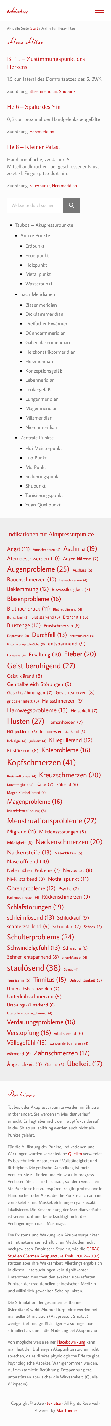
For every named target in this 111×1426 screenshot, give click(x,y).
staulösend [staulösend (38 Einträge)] (34, 967)
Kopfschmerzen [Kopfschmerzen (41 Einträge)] (41, 762)
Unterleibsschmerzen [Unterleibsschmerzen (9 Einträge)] (34, 996)
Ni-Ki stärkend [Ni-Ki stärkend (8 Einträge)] (26, 879)
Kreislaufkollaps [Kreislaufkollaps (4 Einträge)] (21, 776)
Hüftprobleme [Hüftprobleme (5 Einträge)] (22, 731)
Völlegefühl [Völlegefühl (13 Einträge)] (27, 1042)
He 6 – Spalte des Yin (34, 106)
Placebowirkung (71, 1342)
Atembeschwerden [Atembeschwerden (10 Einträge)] (33, 558)
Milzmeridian (38, 418)
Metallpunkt (38, 274)
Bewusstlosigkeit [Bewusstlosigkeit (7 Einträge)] (71, 589)
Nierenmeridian (41, 427)
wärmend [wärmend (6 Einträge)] (19, 1053)
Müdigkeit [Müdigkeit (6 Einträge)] (20, 842)
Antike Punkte (35, 235)
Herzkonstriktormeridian (50, 352)
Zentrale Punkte (37, 437)
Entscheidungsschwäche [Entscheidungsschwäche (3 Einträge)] (26, 644)
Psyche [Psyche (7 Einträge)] (69, 888)
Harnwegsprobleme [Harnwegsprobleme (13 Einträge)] (37, 710)
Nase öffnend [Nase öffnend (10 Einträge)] (28, 861)
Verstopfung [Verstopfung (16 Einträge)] (29, 1032)
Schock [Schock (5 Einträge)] (93, 926)
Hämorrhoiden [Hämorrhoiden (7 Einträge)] (65, 722)
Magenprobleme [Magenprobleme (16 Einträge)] (34, 801)
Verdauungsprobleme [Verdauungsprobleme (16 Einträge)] (41, 1022)
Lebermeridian (40, 380)
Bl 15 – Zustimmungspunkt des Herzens (46, 62)
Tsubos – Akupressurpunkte (44, 225)
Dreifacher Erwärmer (46, 323)
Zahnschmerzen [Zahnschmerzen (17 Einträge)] (62, 1053)
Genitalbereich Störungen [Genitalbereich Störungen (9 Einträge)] (39, 684)
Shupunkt (68, 91)
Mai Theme (66, 1410)
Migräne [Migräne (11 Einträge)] (21, 831)
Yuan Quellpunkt (43, 504)
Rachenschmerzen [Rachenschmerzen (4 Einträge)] (23, 897)
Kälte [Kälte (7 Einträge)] (45, 784)
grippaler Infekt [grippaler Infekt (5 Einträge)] (23, 701)
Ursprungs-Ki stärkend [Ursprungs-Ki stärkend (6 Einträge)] (31, 1004)
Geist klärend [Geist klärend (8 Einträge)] (24, 676)
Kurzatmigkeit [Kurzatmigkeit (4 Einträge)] (20, 784)
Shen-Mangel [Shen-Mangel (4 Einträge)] (74, 957)
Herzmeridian (41, 131)
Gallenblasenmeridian (47, 342)
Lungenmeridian (42, 399)
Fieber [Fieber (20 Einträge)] (80, 653)
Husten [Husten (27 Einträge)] (25, 721)
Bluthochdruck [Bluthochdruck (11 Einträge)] (28, 608)
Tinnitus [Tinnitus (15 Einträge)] (49, 979)
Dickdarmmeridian (44, 314)
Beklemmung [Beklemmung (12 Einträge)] (28, 588)
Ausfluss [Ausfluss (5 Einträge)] (82, 570)
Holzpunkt (36, 265)
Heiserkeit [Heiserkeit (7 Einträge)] (84, 710)
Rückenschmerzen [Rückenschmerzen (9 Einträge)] (66, 897)
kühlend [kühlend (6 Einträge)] (67, 784)
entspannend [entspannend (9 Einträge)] (67, 644)
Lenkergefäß (37, 389)
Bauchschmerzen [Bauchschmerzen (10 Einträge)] (32, 579)
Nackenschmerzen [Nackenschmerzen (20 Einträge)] (69, 841)
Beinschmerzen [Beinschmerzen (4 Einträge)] (73, 580)
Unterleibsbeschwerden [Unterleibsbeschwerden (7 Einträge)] (33, 988)
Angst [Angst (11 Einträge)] (18, 548)
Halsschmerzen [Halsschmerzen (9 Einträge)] (63, 701)
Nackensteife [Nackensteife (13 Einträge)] (29, 852)
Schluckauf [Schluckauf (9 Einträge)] (73, 918)
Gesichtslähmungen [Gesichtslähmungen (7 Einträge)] (30, 692)
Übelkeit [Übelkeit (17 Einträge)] (84, 1063)
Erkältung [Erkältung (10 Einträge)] (45, 654)
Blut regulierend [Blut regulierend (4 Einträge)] (67, 609)
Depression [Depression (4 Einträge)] (18, 635)
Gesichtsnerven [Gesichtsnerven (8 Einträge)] (75, 692)
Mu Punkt (35, 467)
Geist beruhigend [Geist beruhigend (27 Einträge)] (41, 665)
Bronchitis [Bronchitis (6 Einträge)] (75, 616)
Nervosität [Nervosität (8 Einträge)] (77, 870)
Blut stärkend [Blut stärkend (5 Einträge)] (45, 617)
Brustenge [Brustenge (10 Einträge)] (24, 625)
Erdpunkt (34, 246)
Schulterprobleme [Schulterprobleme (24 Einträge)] (40, 937)
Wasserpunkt (38, 283)
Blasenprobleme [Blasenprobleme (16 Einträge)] (34, 598)
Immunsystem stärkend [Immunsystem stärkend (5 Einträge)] (62, 731)
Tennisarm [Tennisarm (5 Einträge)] (18, 980)
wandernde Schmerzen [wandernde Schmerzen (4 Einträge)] (69, 1043)
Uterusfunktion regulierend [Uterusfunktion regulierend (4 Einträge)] (29, 1013)
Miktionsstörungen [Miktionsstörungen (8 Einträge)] (62, 832)
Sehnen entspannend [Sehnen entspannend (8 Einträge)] (33, 957)
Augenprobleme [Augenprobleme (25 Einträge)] (38, 569)
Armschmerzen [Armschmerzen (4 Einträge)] (46, 549)
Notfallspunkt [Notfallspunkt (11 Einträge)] (68, 878)
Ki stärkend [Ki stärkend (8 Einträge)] (22, 750)
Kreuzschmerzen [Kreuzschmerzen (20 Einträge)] (70, 774)
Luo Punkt (36, 457)
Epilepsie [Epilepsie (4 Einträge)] (16, 655)
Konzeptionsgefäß (43, 371)
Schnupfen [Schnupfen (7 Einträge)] (66, 926)
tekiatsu (17, 10)
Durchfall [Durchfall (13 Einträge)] (49, 635)
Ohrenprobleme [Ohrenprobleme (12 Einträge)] (31, 888)
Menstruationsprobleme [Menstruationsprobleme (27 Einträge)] (52, 820)
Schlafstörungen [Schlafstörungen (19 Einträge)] (35, 906)
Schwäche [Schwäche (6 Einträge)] (75, 947)
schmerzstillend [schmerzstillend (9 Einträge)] (28, 926)
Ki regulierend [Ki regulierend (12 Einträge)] (71, 739)
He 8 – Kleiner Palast (33, 146)
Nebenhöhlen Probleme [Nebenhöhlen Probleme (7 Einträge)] (33, 870)
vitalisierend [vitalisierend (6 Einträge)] (68, 1033)
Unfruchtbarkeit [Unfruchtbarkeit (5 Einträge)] (85, 980)
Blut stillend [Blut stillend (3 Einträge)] (17, 617)
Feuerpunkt (39, 185)
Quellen (75, 1153)
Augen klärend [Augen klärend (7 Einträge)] (81, 558)
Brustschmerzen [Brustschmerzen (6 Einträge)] (62, 625)
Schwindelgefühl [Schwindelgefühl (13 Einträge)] (33, 947)
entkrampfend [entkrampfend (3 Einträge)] (82, 635)
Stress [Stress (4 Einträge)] (71, 969)
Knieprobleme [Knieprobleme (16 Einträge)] (66, 749)
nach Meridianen (37, 294)
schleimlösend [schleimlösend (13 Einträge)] (30, 917)
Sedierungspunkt (42, 476)
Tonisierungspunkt (44, 495)
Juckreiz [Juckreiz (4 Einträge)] (37, 741)
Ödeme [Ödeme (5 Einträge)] (54, 1064)
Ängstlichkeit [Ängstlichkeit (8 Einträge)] (24, 1064)
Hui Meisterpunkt (43, 448)
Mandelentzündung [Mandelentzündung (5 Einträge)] (26, 810)
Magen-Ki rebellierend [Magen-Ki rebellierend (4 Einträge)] (26, 792)
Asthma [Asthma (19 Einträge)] (80, 548)
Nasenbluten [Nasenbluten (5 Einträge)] (68, 853)
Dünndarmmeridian (45, 333)
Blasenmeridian (43, 91)
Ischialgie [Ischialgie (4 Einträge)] (16, 741)
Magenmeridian (41, 408)
